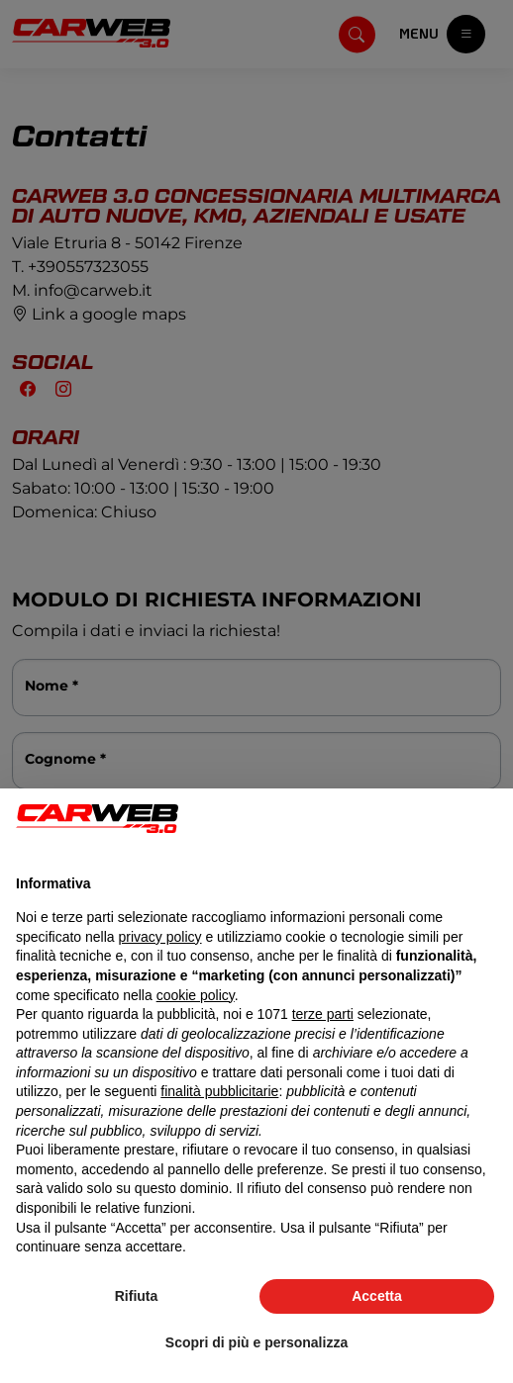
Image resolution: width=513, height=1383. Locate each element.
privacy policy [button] (160, 937)
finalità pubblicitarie (219, 1091)
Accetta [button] (377, 1296)
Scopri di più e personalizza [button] (256, 1342)
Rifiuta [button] (136, 1296)
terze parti (323, 1014)
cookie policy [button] (195, 995)
